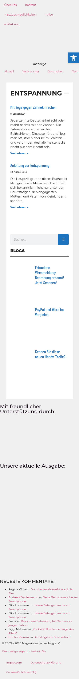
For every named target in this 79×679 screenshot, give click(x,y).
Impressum (14, 662)
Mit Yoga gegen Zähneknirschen (33, 107)
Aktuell (9, 71)
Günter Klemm (18, 637)
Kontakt (30, 5)
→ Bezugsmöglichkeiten (20, 14)
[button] (73, 57)
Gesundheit (56, 71)
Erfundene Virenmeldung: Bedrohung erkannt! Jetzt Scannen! (49, 275)
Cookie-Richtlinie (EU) (21, 672)
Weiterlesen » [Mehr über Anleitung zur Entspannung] (19, 207)
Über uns (10, 5)
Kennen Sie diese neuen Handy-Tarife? (50, 354)
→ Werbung (12, 24)
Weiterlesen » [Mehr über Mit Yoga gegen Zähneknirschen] (19, 153)
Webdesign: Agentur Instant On (24, 651)
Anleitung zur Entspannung (30, 165)
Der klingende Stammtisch (52, 637)
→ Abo (49, 14)
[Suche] (63, 239)
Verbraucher (30, 71)
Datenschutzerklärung (46, 662)
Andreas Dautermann (23, 597)
